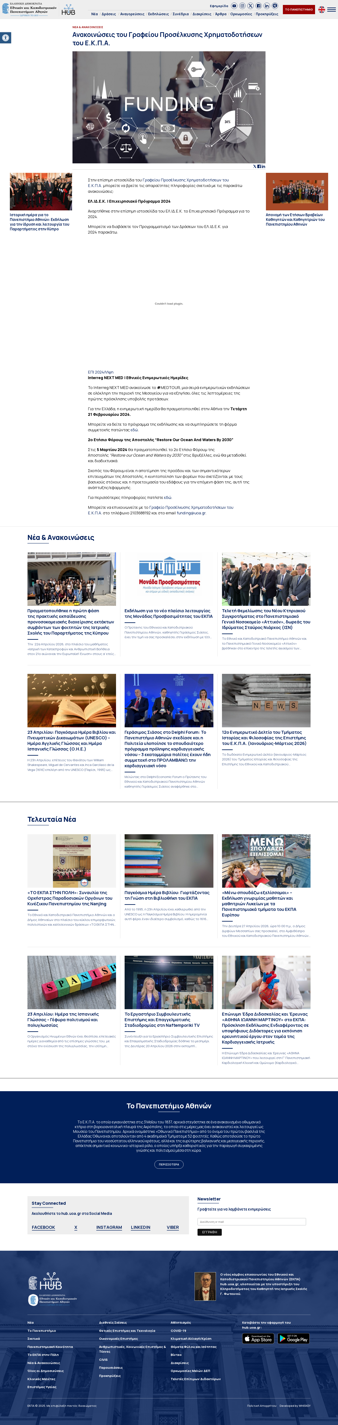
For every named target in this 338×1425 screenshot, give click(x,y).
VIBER (173, 1227)
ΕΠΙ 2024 (96, 372)
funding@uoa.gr (191, 512)
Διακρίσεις (202, 14)
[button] (5, 37)
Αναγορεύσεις (132, 14)
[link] (234, 6)
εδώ (134, 429)
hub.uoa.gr (251, 1327)
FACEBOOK (43, 1227)
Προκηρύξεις (267, 14)
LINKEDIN (140, 1227)
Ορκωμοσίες (241, 14)
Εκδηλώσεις (158, 14)
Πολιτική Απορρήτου (261, 1406)
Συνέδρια (181, 14)
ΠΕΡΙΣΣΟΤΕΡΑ (169, 1164)
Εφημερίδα (219, 6)
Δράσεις (109, 14)
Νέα (94, 14)
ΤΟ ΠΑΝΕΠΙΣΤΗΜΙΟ (299, 9)
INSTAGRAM (109, 1227)
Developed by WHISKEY (295, 1406)
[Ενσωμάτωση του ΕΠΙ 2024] (169, 303)
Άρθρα (220, 14)
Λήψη (108, 372)
